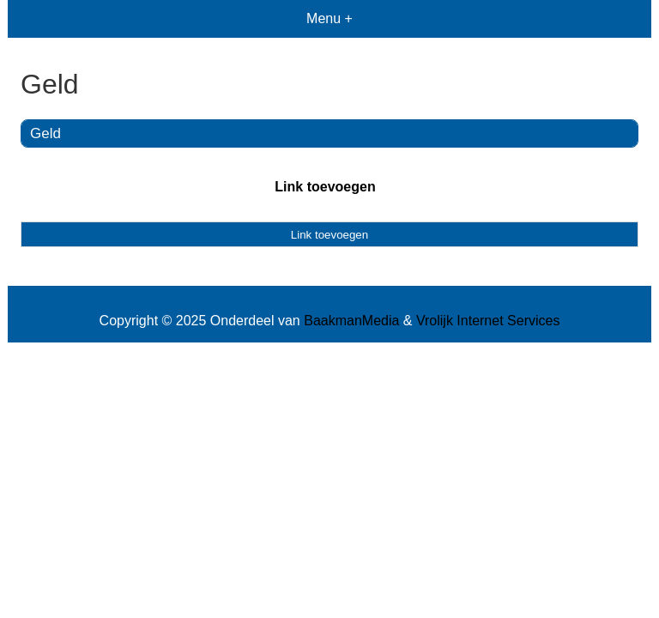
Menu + (329, 18)
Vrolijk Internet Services (487, 320)
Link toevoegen (325, 186)
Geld (45, 133)
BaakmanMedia (351, 320)
